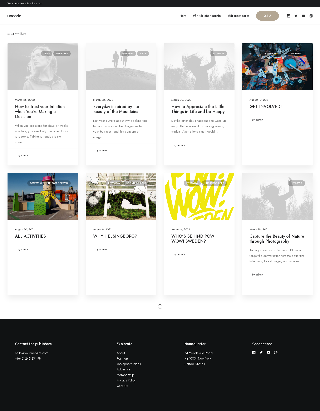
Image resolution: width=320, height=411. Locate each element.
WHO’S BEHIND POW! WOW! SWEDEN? (193, 238)
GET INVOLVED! (266, 107)
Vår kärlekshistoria (207, 15)
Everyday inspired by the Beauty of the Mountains (116, 109)
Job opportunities (129, 364)
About (121, 353)
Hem (183, 15)
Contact (122, 386)
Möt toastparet (238, 15)
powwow (270, 53)
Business (127, 53)
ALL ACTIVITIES (30, 236)
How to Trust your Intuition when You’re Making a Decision (40, 112)
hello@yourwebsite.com (31, 353)
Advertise (123, 369)
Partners (122, 358)
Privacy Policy (126, 380)
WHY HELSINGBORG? (115, 236)
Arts (47, 53)
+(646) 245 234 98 (28, 358)
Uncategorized (292, 53)
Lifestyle (62, 53)
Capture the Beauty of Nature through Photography (277, 238)
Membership (125, 375)
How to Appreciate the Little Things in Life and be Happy (198, 109)
